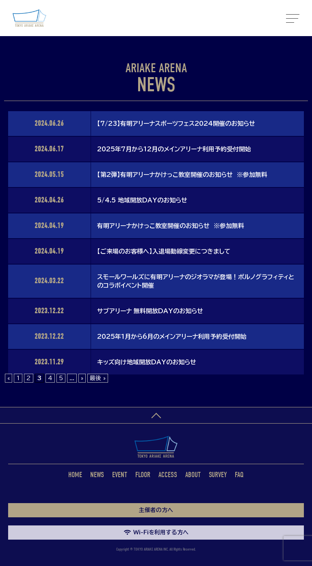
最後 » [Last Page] (98, 378)
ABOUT (193, 475)
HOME (75, 475)
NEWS (97, 475)
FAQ (239, 475)
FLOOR (142, 475)
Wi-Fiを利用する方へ (156, 532)
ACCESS (167, 475)
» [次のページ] (82, 378)
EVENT (119, 475)
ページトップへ (156, 415)
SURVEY (218, 475)
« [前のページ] (8, 378)
